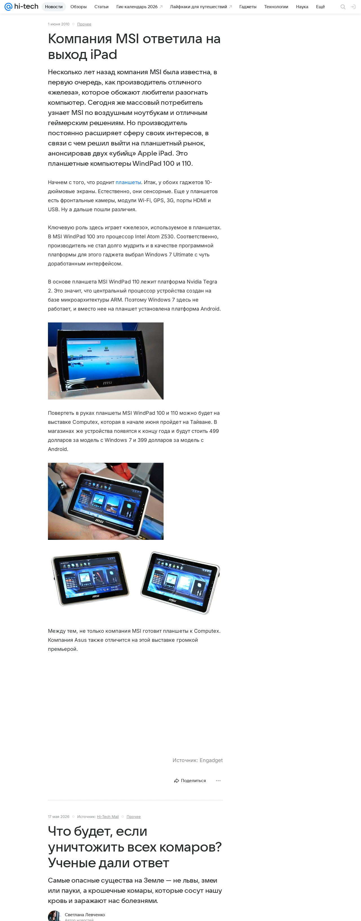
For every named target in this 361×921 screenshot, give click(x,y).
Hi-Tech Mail (108, 816)
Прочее (84, 24)
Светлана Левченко (85, 915)
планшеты (128, 182)
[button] (106, 361)
